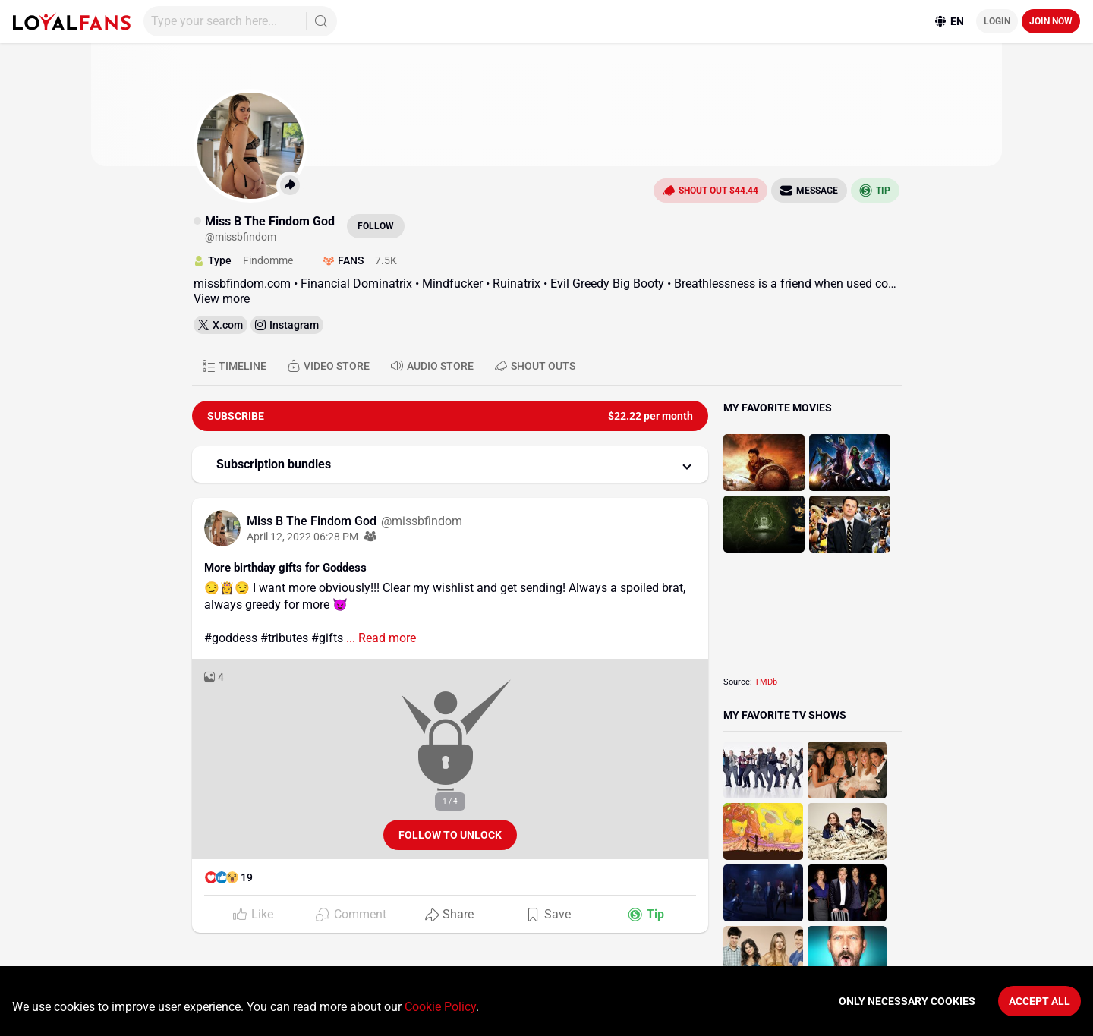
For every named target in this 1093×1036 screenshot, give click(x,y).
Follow (376, 226)
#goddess (230, 638)
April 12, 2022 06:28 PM (302, 537)
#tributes (284, 638)
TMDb (765, 682)
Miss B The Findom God (313, 521)
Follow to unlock (450, 835)
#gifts (327, 638)
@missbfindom (421, 521)
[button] (450, 464)
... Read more (379, 638)
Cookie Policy (440, 1007)
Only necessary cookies (907, 1001)
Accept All (1039, 1001)
